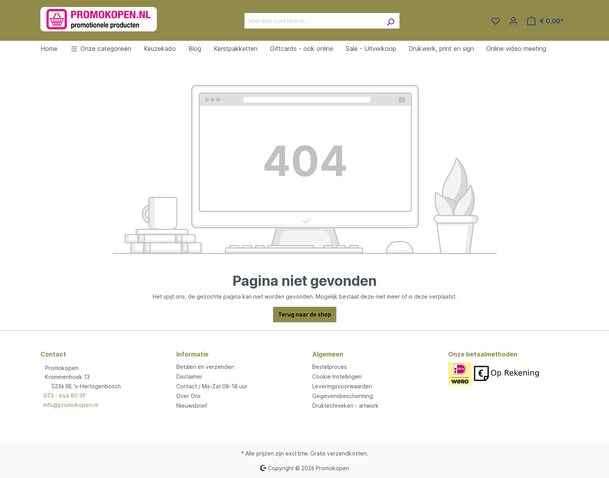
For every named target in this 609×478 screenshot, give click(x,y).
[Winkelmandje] (545, 21)
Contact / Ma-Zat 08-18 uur (211, 386)
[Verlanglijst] (496, 21)
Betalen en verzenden (205, 366)
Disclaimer (189, 376)
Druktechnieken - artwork (345, 405)
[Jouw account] (513, 21)
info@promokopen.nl (71, 405)
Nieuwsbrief (191, 405)
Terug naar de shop (304, 314)
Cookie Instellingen (337, 376)
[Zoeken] (390, 21)
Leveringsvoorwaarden (342, 386)
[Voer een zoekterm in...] (313, 21)
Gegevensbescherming (342, 396)
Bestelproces (329, 366)
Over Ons (188, 396)
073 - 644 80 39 (64, 395)
